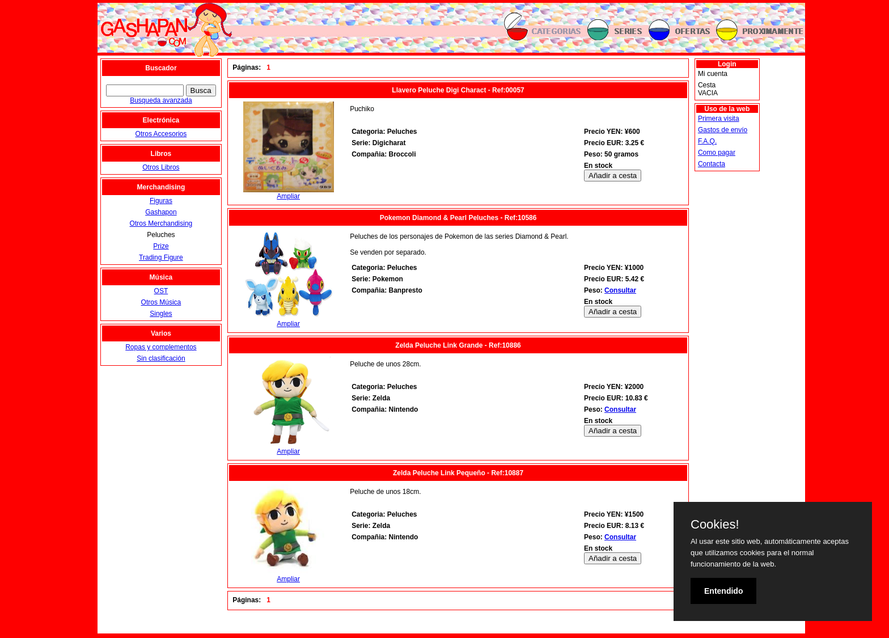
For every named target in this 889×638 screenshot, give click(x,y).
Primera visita (718, 118)
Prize (160, 246)
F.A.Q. (707, 141)
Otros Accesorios (161, 134)
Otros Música (161, 302)
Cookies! (715, 524)
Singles (161, 314)
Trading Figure (161, 257)
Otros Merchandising (161, 223)
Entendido (723, 590)
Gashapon (160, 212)
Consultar (620, 290)
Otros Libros (160, 167)
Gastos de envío (722, 130)
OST (161, 291)
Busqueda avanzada (161, 100)
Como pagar (716, 153)
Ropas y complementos (160, 347)
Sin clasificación (161, 358)
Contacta (711, 164)
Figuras (161, 201)
